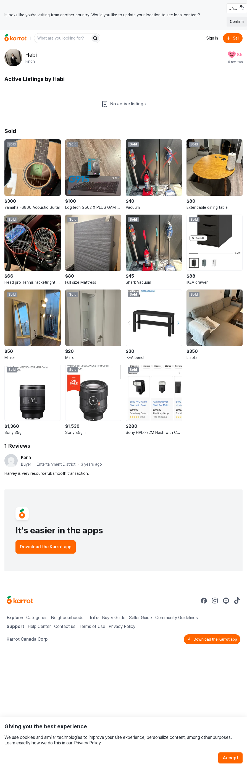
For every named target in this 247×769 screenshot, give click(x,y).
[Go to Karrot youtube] (226, 600)
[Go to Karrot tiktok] (237, 600)
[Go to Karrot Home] (20, 601)
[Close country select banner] (241, 6)
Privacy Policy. (88, 742)
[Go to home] (15, 38)
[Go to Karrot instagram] (215, 600)
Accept (230, 757)
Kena (26, 457)
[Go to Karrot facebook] (204, 600)
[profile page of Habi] (13, 57)
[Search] (95, 38)
